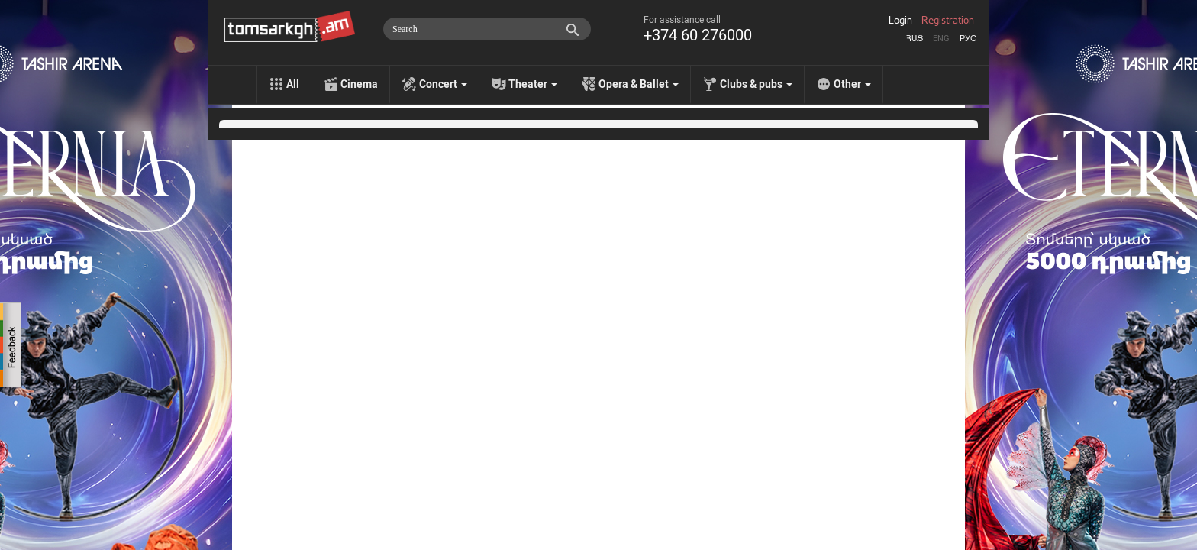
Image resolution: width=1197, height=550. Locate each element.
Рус (968, 39)
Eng (941, 39)
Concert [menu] (443, 84)
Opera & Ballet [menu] (638, 84)
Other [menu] (852, 84)
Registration (947, 21)
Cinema (359, 84)
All (292, 84)
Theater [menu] (532, 84)
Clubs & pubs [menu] (756, 84)
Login (900, 21)
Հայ (914, 39)
